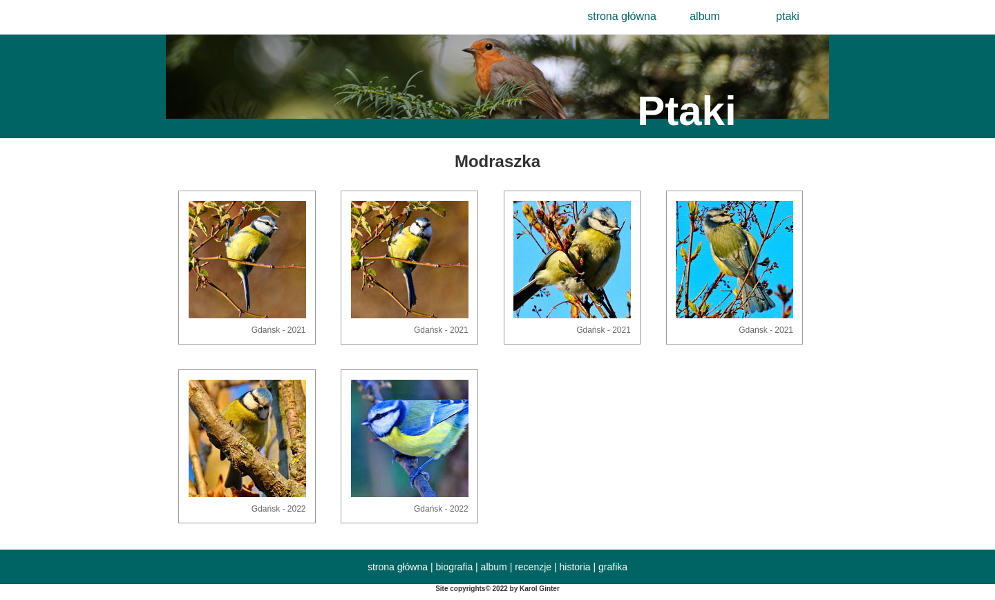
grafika (612, 566)
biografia (454, 566)
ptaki (787, 16)
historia (575, 566)
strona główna (621, 16)
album (705, 16)
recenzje (533, 566)
